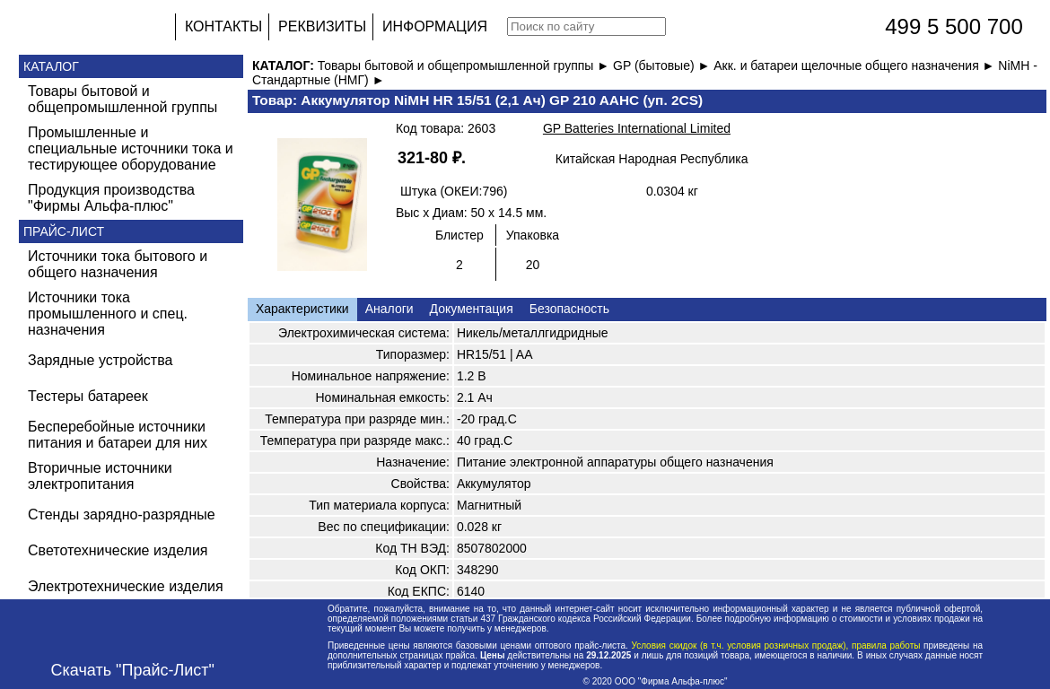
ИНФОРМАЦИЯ (434, 26)
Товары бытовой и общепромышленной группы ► (465, 65)
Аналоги (389, 308)
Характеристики (302, 308)
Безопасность (569, 308)
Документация (471, 308)
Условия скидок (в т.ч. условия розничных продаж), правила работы (775, 645)
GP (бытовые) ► (663, 65)
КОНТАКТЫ (223, 26)
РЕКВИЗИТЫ (322, 26)
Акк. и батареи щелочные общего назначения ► (855, 65)
